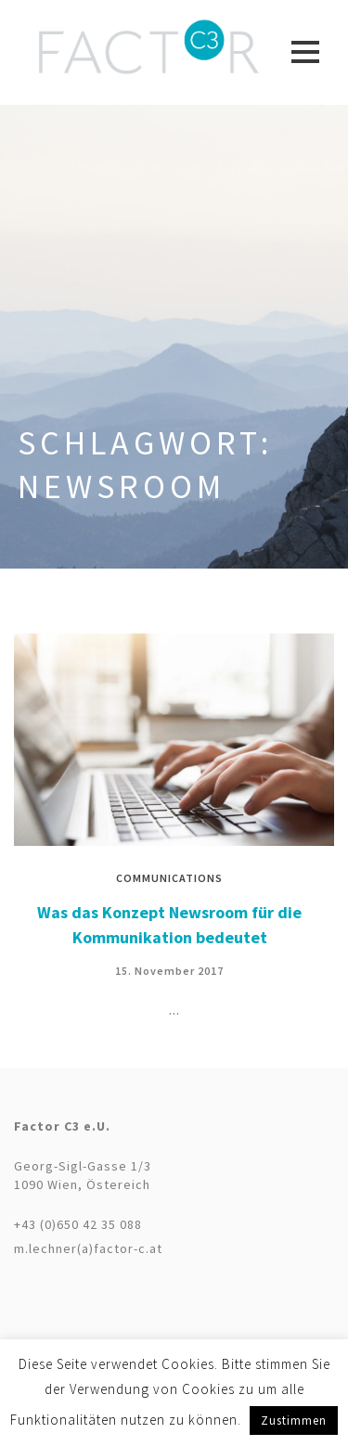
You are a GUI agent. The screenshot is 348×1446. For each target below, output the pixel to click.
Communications (169, 878)
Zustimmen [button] (294, 1420)
